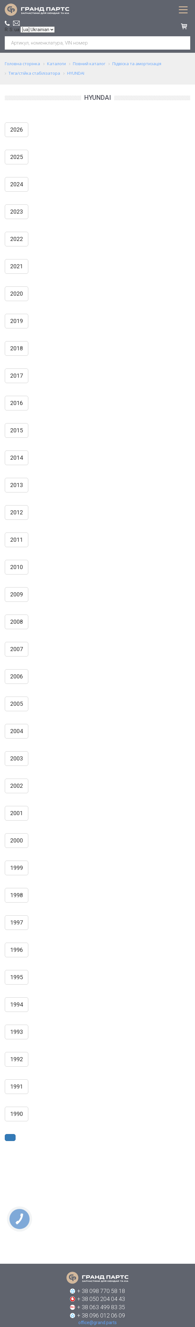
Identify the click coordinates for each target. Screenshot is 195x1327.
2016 (16, 403)
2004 (16, 731)
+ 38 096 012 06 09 (101, 1315)
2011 (16, 539)
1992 (16, 1059)
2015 (16, 430)
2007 (16, 649)
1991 (16, 1086)
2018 (16, 348)
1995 (16, 977)
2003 (16, 758)
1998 (16, 895)
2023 (16, 211)
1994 (16, 1004)
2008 (16, 621)
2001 (16, 813)
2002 (16, 785)
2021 (16, 266)
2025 (16, 157)
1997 (16, 922)
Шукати (183, 42)
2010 (16, 567)
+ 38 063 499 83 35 (101, 1307)
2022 (16, 239)
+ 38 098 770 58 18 (101, 1291)
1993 (16, 1031)
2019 (16, 321)
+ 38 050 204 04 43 (101, 1299)
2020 (16, 293)
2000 (16, 840)
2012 (16, 512)
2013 (16, 485)
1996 (16, 949)
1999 (16, 867)
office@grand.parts (16, 23)
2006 (16, 676)
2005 (16, 703)
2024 (16, 184)
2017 (16, 375)
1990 (16, 1113)
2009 (16, 594)
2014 (16, 457)
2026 (16, 129)
